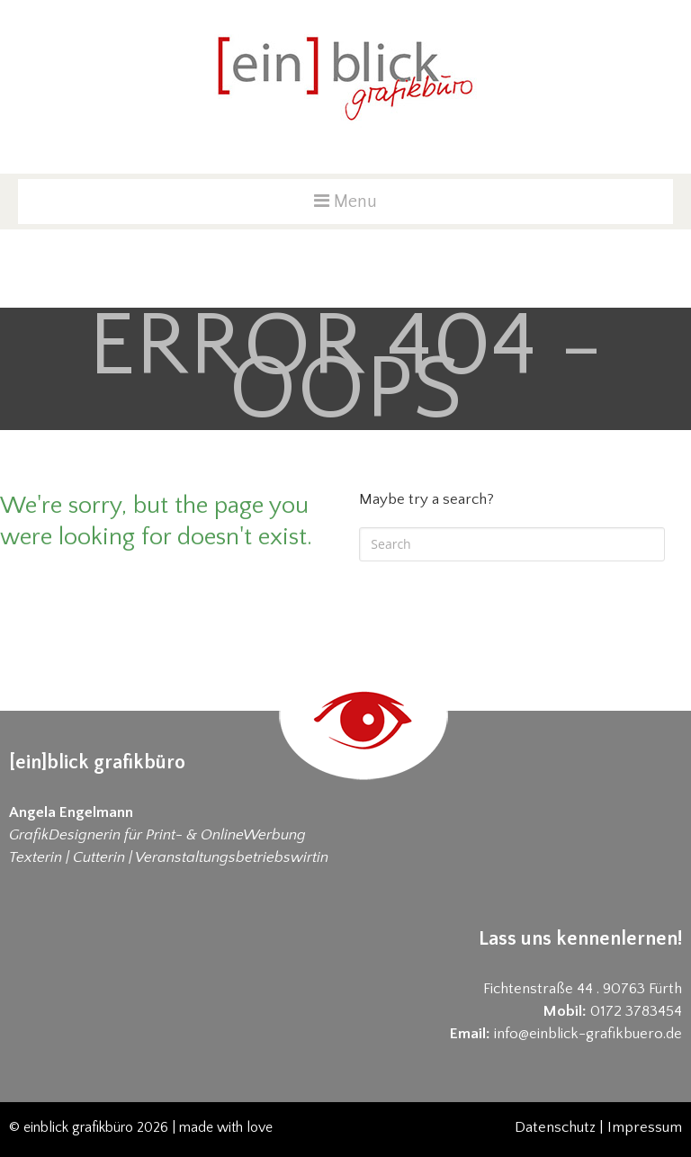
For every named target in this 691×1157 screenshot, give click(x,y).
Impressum (644, 1127)
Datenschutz (555, 1127)
